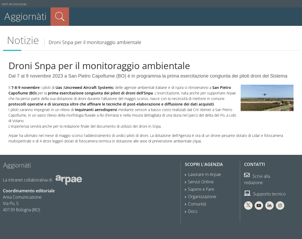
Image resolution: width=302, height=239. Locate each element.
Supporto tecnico (265, 194)
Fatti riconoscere (14, 4)
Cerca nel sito (60, 16)
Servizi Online (201, 182)
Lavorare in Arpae (204, 174)
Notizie (23, 40)
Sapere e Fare (201, 189)
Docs (192, 211)
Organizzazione (202, 196)
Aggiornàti (25, 16)
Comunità (197, 204)
